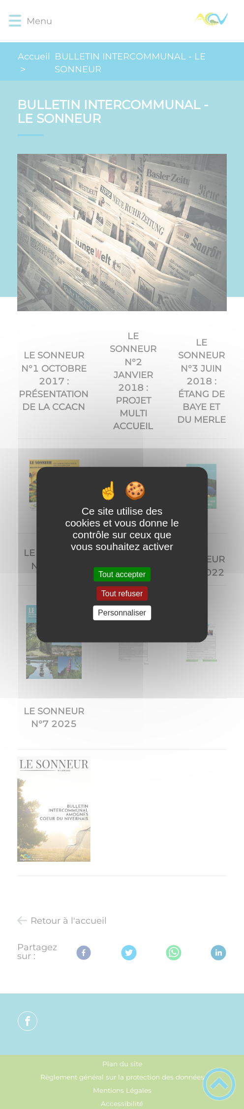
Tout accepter (122, 574)
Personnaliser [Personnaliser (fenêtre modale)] (122, 613)
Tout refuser (122, 593)
